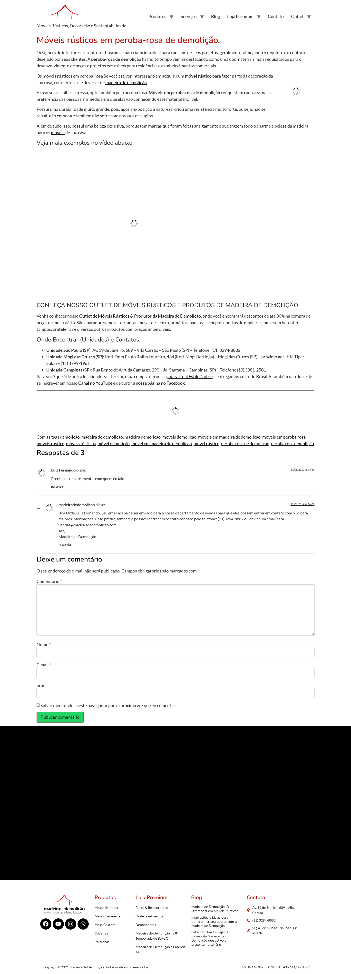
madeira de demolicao (102, 437)
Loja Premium (240, 16)
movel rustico (206, 443)
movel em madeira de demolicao (161, 443)
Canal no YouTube (95, 383)
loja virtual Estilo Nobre (190, 376)
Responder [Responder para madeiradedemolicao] (64, 544)
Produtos (157, 16)
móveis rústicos (81, 443)
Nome (44, 644)
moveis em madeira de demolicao (229, 437)
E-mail (44, 665)
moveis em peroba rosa (284, 437)
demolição (70, 437)
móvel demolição (114, 443)
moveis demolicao (179, 437)
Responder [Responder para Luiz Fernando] (57, 486)
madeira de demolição (126, 82)
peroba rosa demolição (292, 443)
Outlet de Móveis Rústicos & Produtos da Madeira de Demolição (140, 316)
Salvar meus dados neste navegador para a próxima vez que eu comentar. (108, 705)
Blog (215, 16)
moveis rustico (50, 443)
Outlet (297, 16)
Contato (276, 16)
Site (40, 685)
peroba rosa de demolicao (245, 443)
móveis (58, 132)
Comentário (49, 581)
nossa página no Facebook (160, 383)
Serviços (189, 16)
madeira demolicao (143, 437)
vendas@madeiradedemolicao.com (87, 524)
